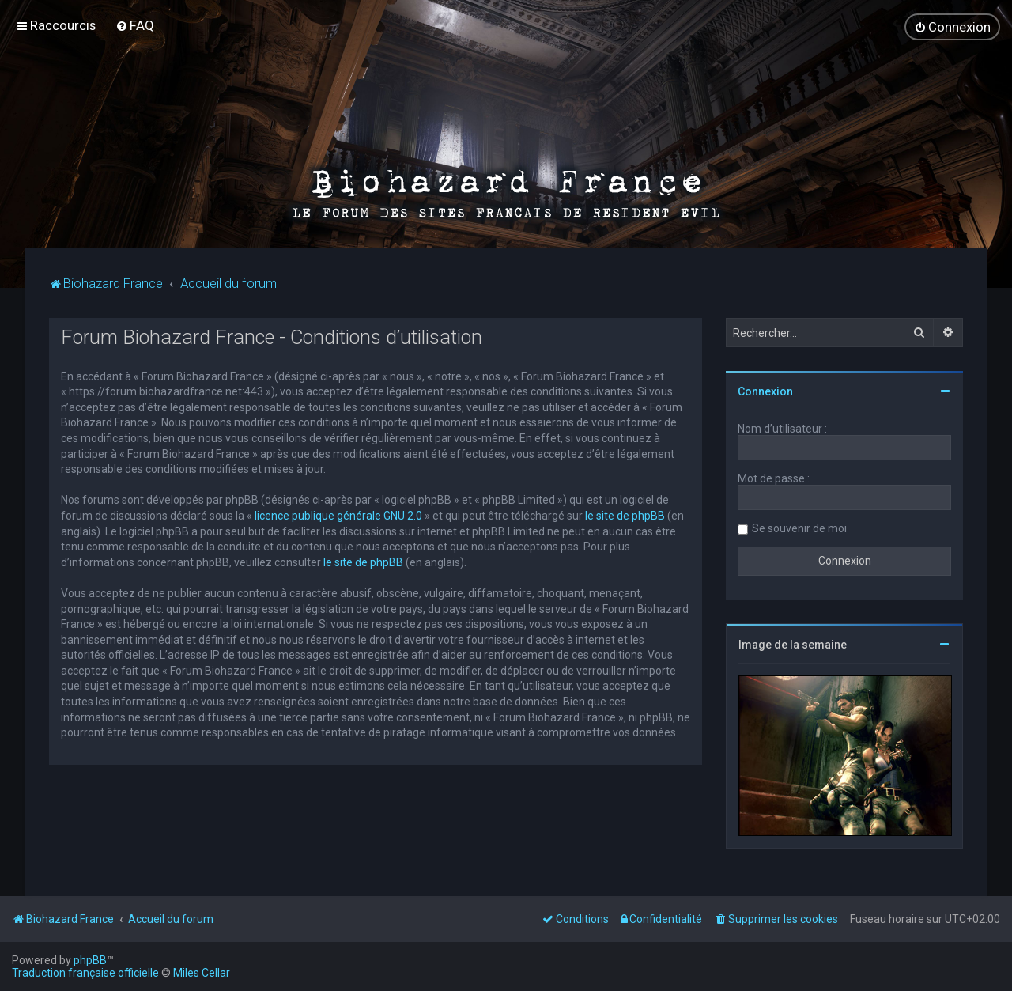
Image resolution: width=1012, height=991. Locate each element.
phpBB (90, 960)
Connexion (765, 391)
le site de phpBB (625, 515)
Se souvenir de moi (799, 528)
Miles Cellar (201, 972)
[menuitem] (134, 25)
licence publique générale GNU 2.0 (338, 515)
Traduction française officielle (85, 972)
